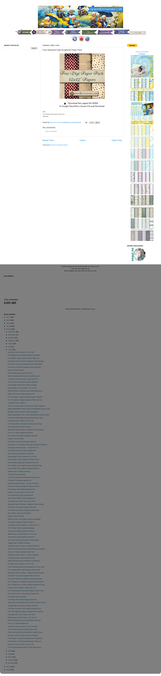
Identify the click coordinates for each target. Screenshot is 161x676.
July (9, 347)
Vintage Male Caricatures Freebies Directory (23, 605)
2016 (8, 320)
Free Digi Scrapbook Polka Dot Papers (21, 522)
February (11, 660)
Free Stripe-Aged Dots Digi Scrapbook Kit (22, 450)
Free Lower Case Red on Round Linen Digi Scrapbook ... (27, 406)
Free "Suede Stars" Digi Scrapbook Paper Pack (24, 570)
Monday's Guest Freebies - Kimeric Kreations (23, 483)
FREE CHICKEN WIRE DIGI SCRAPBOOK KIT (24, 376)
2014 (8, 326)
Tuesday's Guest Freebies (17, 403)
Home (82, 140)
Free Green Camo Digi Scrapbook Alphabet (22, 436)
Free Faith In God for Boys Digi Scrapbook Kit (23, 593)
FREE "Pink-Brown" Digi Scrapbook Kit (21, 394)
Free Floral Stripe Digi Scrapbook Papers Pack (24, 477)
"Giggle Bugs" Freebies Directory (19, 543)
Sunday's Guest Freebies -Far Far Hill (20, 492)
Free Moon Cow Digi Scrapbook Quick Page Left (24, 367)
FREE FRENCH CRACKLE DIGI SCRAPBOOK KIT (25, 391)
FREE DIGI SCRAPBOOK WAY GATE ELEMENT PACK (27, 602)
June (10, 349)
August (10, 343)
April (10, 654)
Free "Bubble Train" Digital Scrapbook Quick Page (25, 465)
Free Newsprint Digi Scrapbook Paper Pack (22, 629)
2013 (8, 329)
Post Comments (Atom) (60, 145)
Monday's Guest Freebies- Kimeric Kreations (23, 412)
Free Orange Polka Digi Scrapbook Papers (22, 385)
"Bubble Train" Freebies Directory (19, 471)
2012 (8, 667)
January (11, 663)
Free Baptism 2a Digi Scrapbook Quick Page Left (24, 641)
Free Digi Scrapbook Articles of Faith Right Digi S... (25, 647)
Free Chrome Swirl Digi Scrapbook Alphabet (23, 382)
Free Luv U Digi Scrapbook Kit (18, 623)
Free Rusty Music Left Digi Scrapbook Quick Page (25, 424)
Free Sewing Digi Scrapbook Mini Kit (20, 373)
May (9, 651)
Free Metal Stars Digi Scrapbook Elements (22, 599)
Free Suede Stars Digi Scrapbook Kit (20, 495)
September (12, 341)
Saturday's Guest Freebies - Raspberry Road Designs (26, 573)
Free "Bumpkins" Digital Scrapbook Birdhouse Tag (25, 400)
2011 (8, 670)
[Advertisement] (13, 89)
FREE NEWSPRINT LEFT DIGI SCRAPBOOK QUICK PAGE (28, 415)
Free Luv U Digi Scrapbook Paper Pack (21, 552)
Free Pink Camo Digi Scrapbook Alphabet (22, 441)
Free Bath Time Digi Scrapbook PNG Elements (24, 576)
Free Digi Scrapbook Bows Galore (19, 427)
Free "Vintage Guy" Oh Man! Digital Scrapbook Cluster (26, 584)
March (10, 657)
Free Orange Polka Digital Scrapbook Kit (21, 489)
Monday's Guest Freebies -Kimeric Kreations (23, 635)
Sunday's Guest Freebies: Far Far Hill (20, 421)
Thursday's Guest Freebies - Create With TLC (23, 447)
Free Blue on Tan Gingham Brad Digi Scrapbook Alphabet (27, 444)
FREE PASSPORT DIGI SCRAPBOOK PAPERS (24, 620)
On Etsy (142, 54)
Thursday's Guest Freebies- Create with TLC (23, 379)
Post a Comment (51, 131)
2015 (8, 323)
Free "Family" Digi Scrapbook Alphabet (21, 528)
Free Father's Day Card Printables (19, 513)
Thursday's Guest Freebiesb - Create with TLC (23, 525)
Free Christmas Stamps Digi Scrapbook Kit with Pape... (26, 567)
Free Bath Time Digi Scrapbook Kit (19, 480)
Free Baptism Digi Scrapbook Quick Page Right (24, 355)
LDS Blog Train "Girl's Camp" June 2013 (21, 501)
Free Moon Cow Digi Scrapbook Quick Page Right (25, 364)
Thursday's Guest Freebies (17, 597)
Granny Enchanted (142, 52)
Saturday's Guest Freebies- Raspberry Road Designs (26, 430)
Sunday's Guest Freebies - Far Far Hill (21, 352)
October (11, 338)
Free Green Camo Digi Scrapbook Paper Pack (23, 510)
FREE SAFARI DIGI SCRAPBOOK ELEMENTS (24, 561)
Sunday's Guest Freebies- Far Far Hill (20, 644)
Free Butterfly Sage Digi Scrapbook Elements (23, 462)
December (12, 332)
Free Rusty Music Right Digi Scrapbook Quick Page (25, 418)
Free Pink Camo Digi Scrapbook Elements (22, 507)
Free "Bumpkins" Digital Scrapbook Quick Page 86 (25, 397)
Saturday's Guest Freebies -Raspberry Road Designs (26, 361)
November (12, 335)
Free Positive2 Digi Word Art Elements (21, 453)
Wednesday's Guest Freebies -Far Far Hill (22, 388)
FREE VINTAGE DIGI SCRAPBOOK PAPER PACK (25, 632)
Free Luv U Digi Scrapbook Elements (20, 432)
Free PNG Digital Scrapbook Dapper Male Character (25, 611)
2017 (8, 317)
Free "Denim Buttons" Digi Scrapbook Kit (21, 498)
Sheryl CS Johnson (56, 122)
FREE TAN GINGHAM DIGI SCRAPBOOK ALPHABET (26, 549)
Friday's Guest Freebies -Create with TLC (22, 588)
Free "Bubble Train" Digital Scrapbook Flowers (23, 468)
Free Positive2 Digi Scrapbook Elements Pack (23, 459)
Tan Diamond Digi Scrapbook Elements (21, 531)
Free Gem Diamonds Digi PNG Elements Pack (23, 486)
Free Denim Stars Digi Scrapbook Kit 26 (21, 558)
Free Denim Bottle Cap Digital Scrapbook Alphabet (25, 579)
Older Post (117, 140)
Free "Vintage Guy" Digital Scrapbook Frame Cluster (25, 582)
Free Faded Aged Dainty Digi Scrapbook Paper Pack (26, 591)
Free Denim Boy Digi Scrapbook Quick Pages (23, 540)
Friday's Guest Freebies (16, 370)
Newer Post (48, 140)
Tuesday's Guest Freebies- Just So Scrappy (23, 626)
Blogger (92, 309)
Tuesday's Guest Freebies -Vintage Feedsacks (23, 546)
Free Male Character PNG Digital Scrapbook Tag (24, 608)
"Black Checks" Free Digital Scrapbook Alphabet (24, 519)
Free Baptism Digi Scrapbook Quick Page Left (23, 358)
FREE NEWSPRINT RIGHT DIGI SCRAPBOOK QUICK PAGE (29, 409)
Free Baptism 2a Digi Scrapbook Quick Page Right (25, 638)
